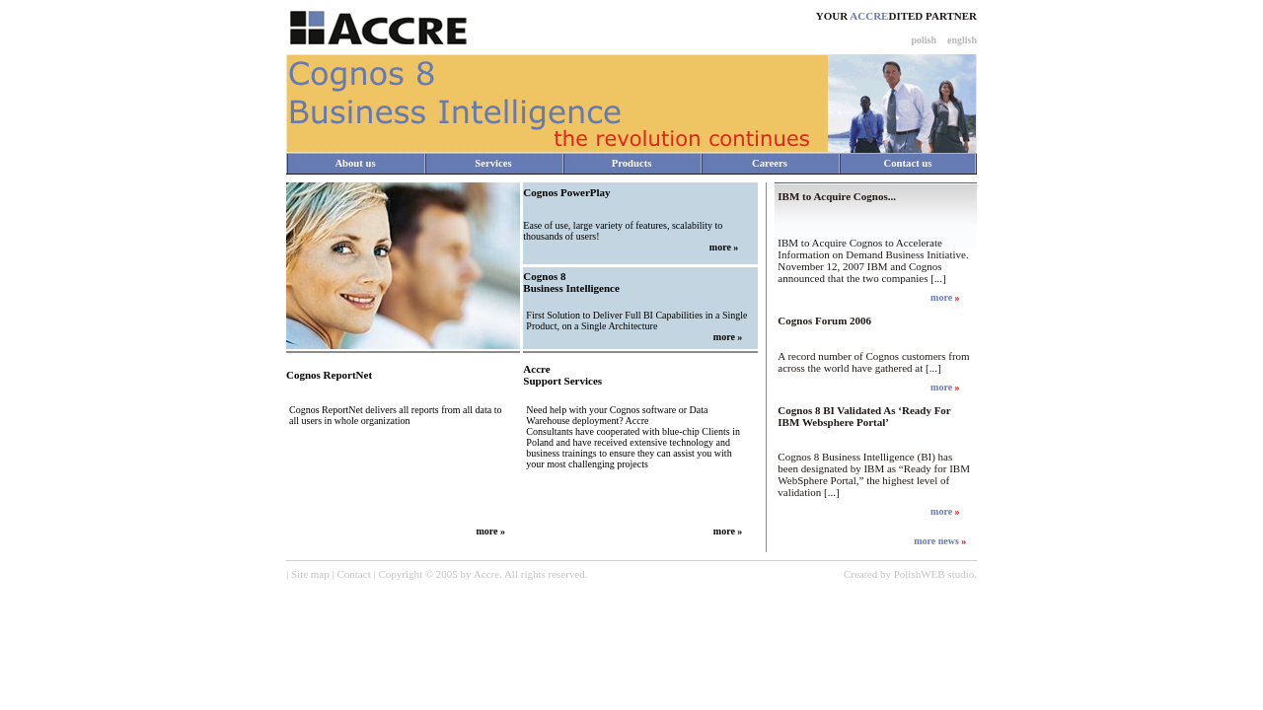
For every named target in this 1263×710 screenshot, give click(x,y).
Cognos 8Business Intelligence (571, 282)
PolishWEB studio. (935, 574)
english (962, 40)
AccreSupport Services (562, 375)
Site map (310, 574)
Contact (353, 574)
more (720, 247)
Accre (486, 574)
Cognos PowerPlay (566, 192)
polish (923, 40)
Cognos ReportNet (329, 375)
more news (937, 540)
